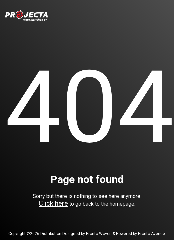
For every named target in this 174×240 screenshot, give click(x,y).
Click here (53, 203)
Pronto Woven (99, 233)
